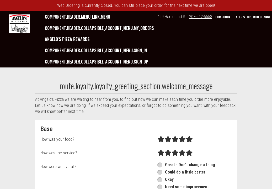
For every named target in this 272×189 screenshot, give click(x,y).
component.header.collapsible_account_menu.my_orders (99, 28)
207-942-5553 (200, 16)
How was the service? (58, 152)
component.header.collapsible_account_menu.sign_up (96, 62)
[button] (19, 24)
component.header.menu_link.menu (77, 17)
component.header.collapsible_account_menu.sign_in (96, 50)
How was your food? (57, 139)
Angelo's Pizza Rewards (67, 39)
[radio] (160, 139)
